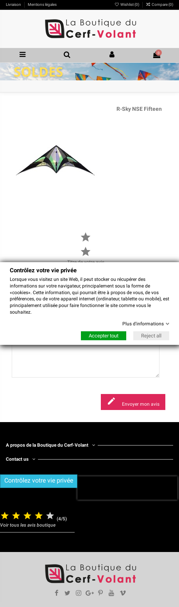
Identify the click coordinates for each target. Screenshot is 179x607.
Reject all (151, 336)
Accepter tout (103, 336)
